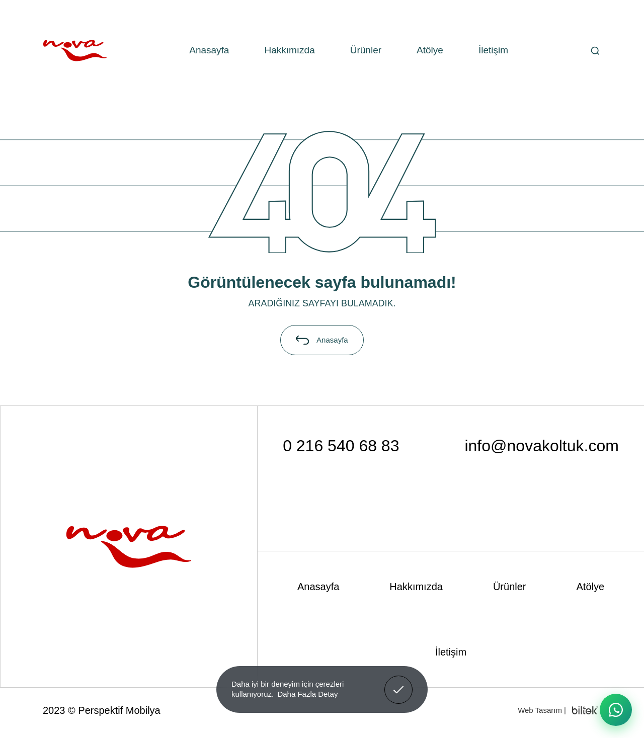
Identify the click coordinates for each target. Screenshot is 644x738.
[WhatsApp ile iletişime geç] (616, 710)
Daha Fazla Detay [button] (307, 694)
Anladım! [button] (399, 682)
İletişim (493, 50)
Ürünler (365, 50)
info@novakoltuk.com (541, 446)
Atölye (430, 50)
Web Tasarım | (542, 710)
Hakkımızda (289, 50)
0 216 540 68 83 (341, 446)
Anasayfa (209, 50)
